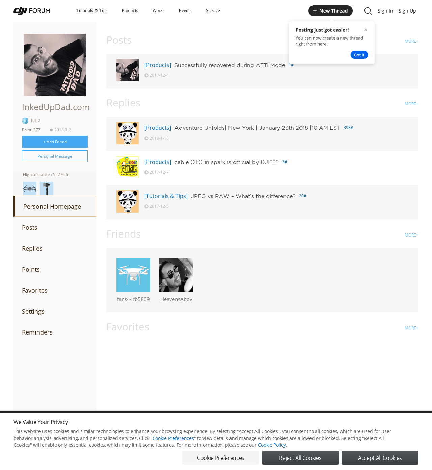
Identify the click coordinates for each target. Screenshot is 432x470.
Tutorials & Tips (91, 10)
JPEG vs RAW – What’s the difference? (243, 196)
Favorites (35, 290)
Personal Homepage (52, 206)
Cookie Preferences (173, 438)
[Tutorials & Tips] (166, 196)
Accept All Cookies (380, 458)
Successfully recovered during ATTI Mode (229, 65)
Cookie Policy (272, 445)
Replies (32, 248)
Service (213, 10)
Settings (33, 311)
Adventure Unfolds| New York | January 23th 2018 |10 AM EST (257, 128)
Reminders (37, 332)
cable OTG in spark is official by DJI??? (226, 162)
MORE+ (411, 41)
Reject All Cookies (300, 458)
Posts (29, 227)
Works (158, 10)
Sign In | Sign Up (397, 10)
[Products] (157, 65)
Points (31, 269)
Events (185, 10)
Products (130, 10)
